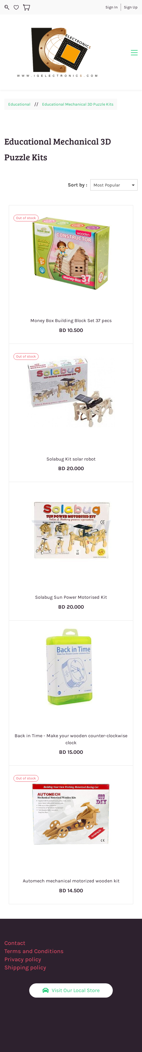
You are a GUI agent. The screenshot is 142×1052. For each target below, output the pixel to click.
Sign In (111, 7)
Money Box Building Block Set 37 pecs (71, 290)
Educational (19, 74)
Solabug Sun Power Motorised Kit (71, 567)
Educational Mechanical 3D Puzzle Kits (77, 74)
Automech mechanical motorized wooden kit (71, 851)
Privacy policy (23, 929)
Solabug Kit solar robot (71, 429)
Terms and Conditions (34, 921)
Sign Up (131, 7)
